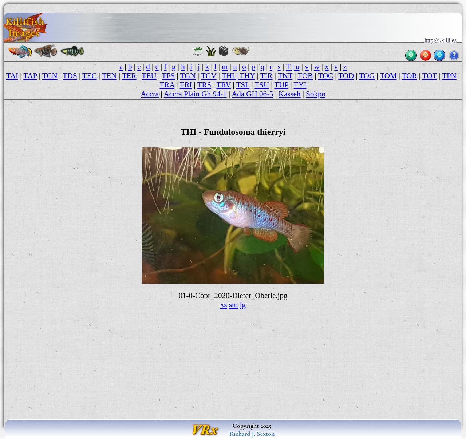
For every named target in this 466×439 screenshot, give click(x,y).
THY (247, 75)
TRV (223, 84)
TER (129, 75)
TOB (305, 75)
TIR (266, 75)
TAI (12, 75)
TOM (388, 75)
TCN (50, 75)
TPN (449, 75)
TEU (149, 75)
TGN (188, 75)
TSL (243, 84)
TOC (325, 75)
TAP (30, 75)
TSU (261, 84)
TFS (168, 75)
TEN (109, 75)
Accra (150, 94)
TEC (89, 75)
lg (243, 304)
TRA (166, 84)
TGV (209, 75)
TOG (367, 75)
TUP (281, 84)
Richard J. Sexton (252, 434)
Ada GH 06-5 (252, 94)
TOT (429, 75)
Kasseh (290, 94)
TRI (186, 84)
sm (233, 304)
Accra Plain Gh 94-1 (195, 94)
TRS (204, 84)
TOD (346, 75)
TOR (409, 75)
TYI (300, 84)
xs (223, 304)
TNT (285, 75)
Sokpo (315, 94)
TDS (70, 75)
